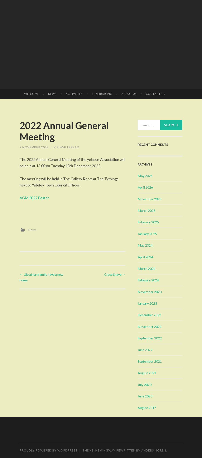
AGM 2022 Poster (34, 197)
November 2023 (150, 292)
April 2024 (145, 257)
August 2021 (147, 373)
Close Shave (114, 274)
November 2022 (150, 327)
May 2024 (145, 245)
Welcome (31, 94)
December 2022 (149, 315)
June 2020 (145, 396)
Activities (74, 94)
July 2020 (145, 385)
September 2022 (150, 338)
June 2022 (145, 350)
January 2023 (147, 303)
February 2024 (148, 280)
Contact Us (155, 94)
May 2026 (145, 176)
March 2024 (146, 268)
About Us (129, 94)
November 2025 (150, 199)
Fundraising (102, 94)
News (52, 94)
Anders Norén (153, 450)
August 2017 (147, 408)
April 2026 (145, 187)
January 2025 (147, 234)
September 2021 (150, 361)
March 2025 (146, 210)
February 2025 (148, 222)
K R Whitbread (66, 147)
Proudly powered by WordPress (48, 450)
